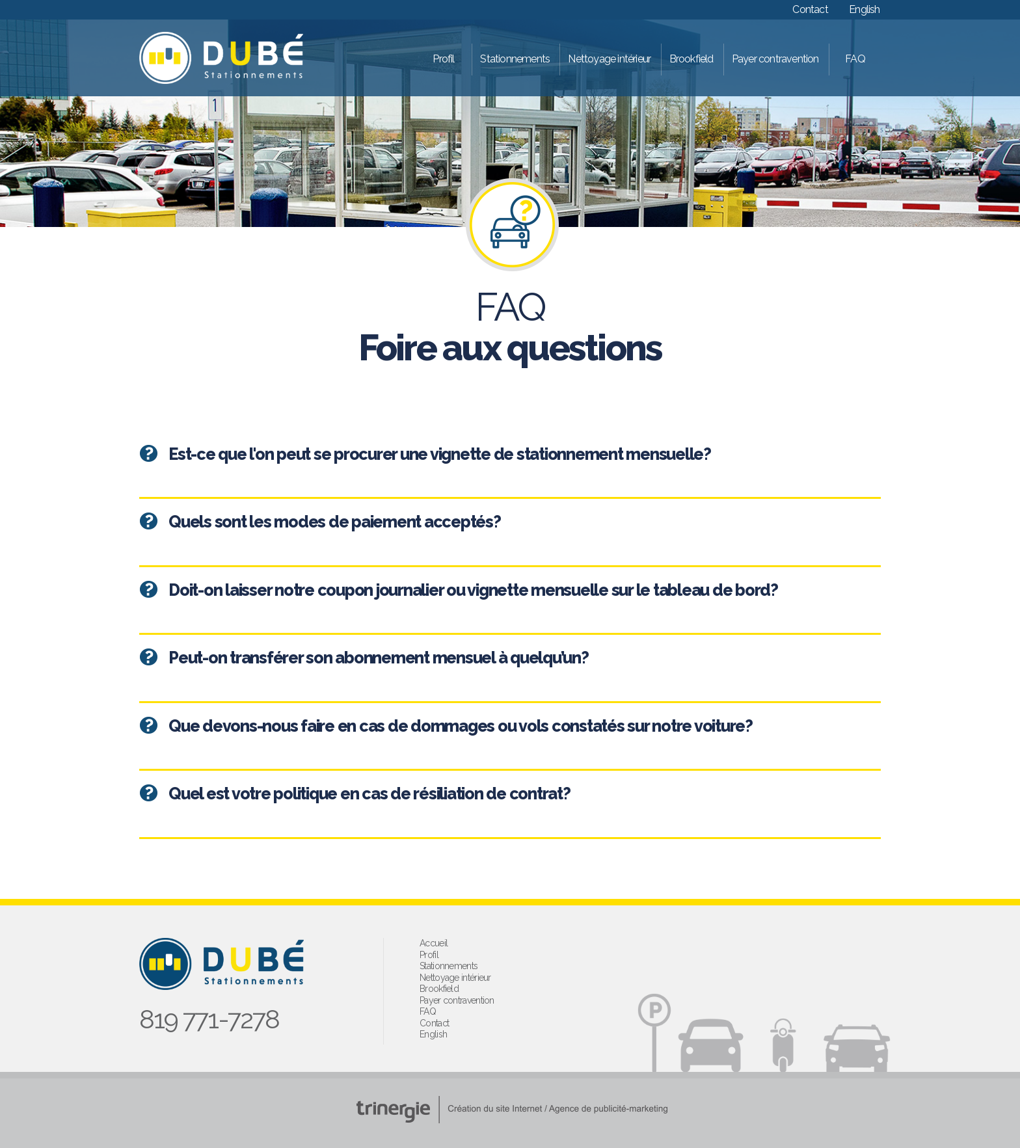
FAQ (855, 59)
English (864, 9)
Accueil (434, 943)
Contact (809, 9)
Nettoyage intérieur (609, 59)
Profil (443, 59)
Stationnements (515, 59)
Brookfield (691, 59)
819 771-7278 (209, 1019)
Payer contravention (775, 59)
